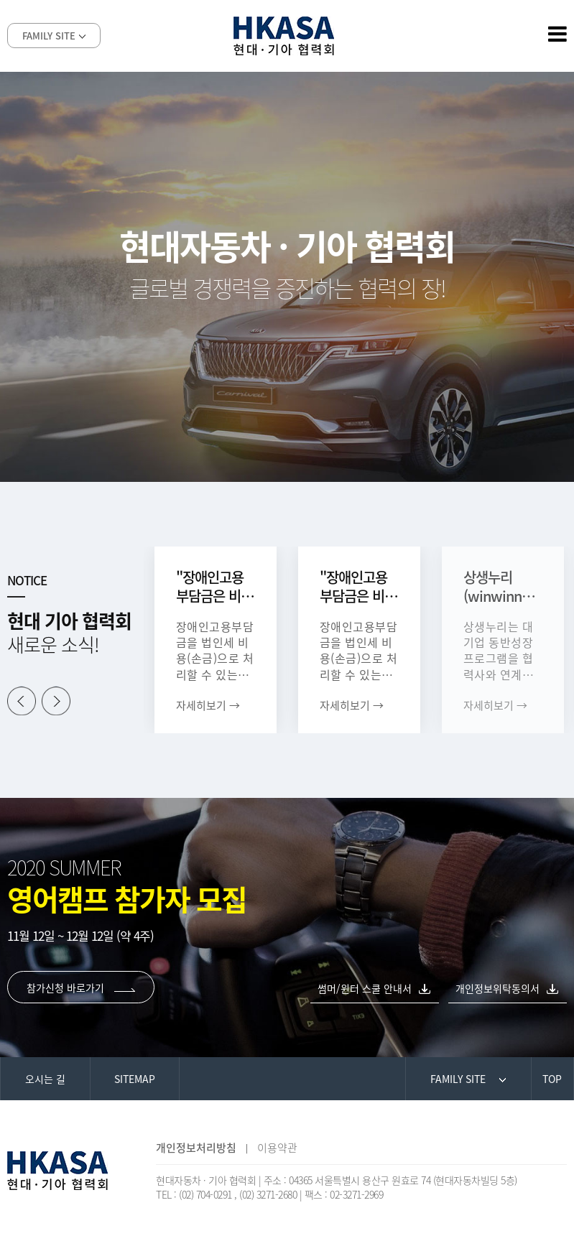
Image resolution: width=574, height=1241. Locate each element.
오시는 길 (45, 1079)
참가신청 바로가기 (81, 987)
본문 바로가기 (0, 0)
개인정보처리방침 (196, 1148)
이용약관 (277, 1148)
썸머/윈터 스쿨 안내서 (365, 988)
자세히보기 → (208, 705)
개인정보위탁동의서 (497, 988)
